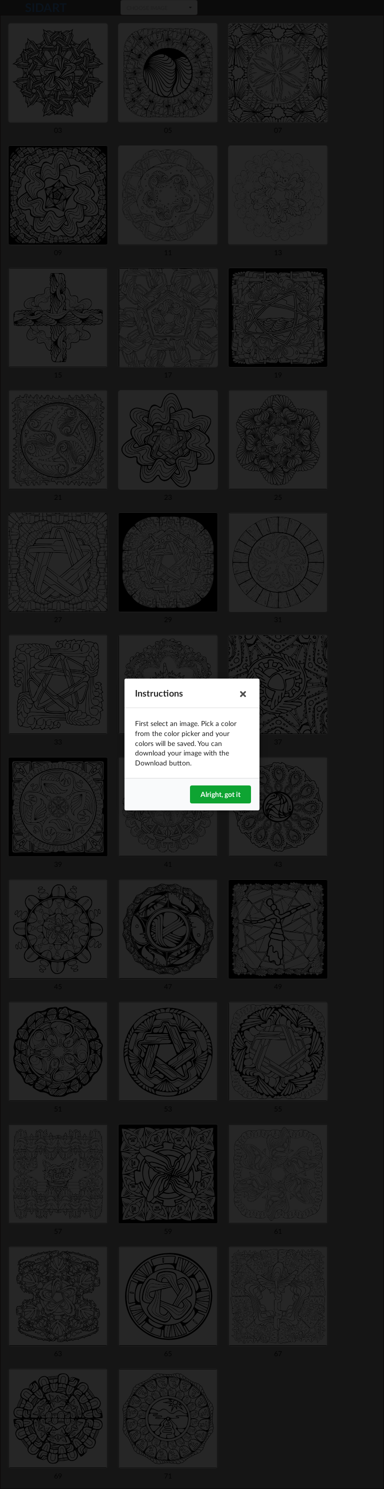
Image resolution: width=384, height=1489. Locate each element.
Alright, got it (220, 794)
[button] (243, 694)
